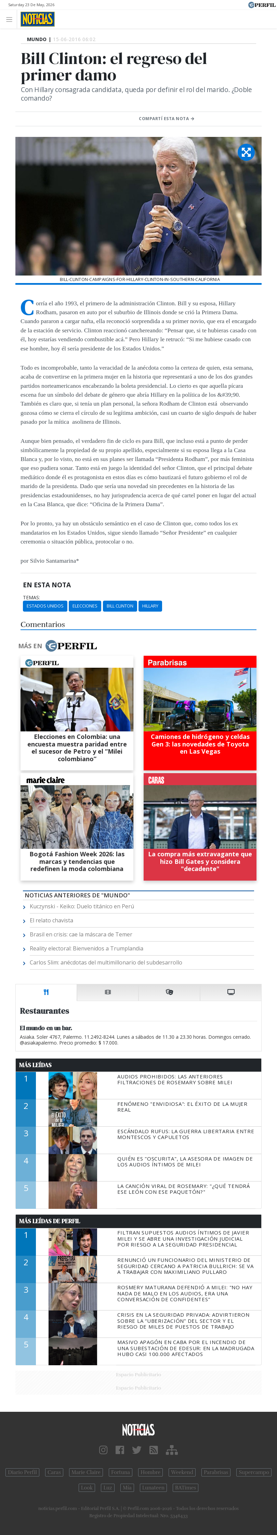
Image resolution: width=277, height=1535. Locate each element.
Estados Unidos (45, 606)
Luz (107, 1488)
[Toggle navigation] (11, 19)
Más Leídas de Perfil (49, 1221)
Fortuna (120, 1472)
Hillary (150, 606)
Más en (57, 646)
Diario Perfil (22, 1472)
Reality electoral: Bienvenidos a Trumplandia (86, 948)
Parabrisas (216, 1472)
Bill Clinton (120, 606)
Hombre (150, 1472)
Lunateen (153, 1488)
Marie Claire (86, 1472)
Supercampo (254, 1472)
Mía (127, 1488)
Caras (54, 1472)
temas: (31, 597)
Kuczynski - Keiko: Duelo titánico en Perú (82, 906)
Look (87, 1488)
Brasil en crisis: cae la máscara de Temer (81, 934)
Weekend (182, 1472)
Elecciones (84, 606)
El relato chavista (51, 920)
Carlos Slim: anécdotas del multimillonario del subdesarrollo (106, 962)
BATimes (185, 1488)
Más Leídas (35, 1065)
